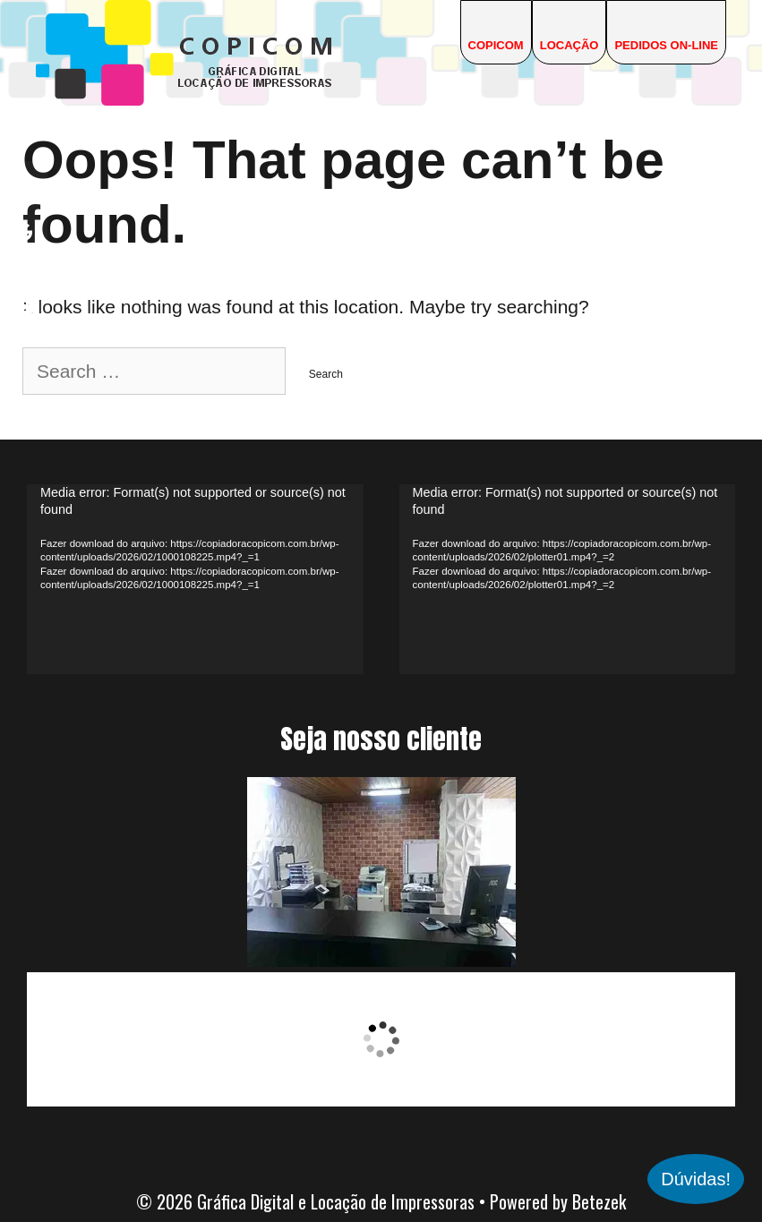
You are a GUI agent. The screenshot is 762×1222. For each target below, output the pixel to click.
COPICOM (496, 45)
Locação (569, 45)
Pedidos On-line (666, 45)
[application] (195, 578)
